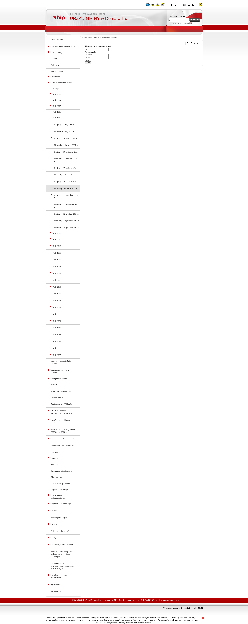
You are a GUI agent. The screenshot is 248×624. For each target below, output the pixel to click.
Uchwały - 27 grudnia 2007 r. (66, 227)
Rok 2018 (57, 300)
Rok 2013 (57, 266)
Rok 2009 (57, 239)
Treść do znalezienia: (177, 16)
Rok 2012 (57, 259)
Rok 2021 (57, 321)
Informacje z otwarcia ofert (62, 439)
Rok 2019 (57, 307)
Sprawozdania (57, 397)
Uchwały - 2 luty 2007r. (64, 131)
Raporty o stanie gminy (61, 391)
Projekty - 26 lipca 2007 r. (65, 181)
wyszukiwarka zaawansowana (182, 23)
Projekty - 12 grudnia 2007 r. (66, 214)
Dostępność (56, 538)
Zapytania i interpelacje (61, 504)
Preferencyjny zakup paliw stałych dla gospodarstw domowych (62, 554)
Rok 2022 (57, 328)
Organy (54, 58)
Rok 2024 (57, 341)
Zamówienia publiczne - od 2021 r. (62, 421)
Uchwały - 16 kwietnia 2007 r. (66, 159)
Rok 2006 (57, 112)
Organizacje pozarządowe (62, 544)
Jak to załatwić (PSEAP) (61, 404)
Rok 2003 (57, 94)
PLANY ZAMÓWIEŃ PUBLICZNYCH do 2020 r (62, 412)
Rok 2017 (57, 294)
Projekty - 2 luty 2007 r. (64, 124)
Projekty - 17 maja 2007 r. (65, 168)
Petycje (54, 510)
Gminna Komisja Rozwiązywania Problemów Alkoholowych (63, 566)
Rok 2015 (57, 280)
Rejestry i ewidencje (59, 489)
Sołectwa (55, 65)
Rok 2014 (57, 273)
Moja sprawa (56, 477)
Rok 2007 (57, 118)
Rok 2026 (57, 348)
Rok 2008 (57, 233)
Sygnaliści (55, 584)
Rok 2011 (57, 253)
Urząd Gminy (56, 52)
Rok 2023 (57, 334)
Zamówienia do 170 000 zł (62, 445)
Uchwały (55, 88)
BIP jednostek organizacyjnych (58, 496)
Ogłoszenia (55, 452)
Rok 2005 (57, 106)
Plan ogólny (56, 591)
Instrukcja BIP (57, 524)
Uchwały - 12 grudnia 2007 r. (66, 221)
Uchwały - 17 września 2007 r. (66, 205)
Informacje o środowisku (61, 471)
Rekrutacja (55, 458)
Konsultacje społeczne (60, 483)
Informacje (55, 77)
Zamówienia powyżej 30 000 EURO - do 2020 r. (63, 430)
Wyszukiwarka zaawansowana (105, 37)
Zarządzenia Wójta (59, 378)
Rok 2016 (57, 287)
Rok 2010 (57, 246)
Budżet (54, 384)
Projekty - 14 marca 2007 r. (65, 138)
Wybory (54, 464)
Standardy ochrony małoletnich (59, 576)
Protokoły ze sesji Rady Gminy (61, 362)
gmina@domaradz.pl (170, 600)
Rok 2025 (57, 355)
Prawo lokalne (57, 71)
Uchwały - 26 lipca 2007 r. (65, 188)
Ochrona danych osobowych (63, 46)
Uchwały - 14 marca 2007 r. (66, 145)
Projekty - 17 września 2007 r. (66, 196)
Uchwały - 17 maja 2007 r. (65, 175)
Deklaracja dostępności (61, 531)
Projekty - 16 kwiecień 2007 (66, 152)
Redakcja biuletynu (59, 517)
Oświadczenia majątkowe (62, 82)
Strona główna (57, 39)
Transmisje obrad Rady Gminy (61, 371)
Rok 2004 (57, 100)
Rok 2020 (57, 314)
